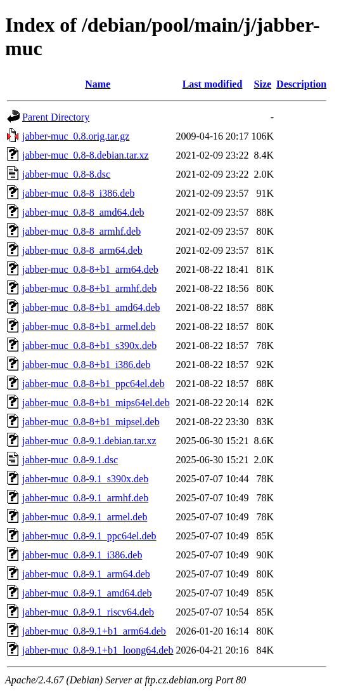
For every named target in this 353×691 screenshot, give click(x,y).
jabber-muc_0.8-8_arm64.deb (82, 250)
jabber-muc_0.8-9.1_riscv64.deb (88, 612)
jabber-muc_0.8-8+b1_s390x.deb (89, 345)
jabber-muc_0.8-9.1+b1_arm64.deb (94, 631)
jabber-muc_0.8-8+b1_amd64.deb (91, 307)
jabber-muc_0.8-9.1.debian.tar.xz (89, 440)
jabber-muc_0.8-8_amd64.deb (83, 212)
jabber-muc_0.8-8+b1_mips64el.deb (96, 402)
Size (263, 84)
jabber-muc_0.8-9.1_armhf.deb (85, 497)
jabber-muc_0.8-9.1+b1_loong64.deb (97, 650)
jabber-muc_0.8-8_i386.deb (78, 193)
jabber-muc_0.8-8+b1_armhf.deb (89, 288)
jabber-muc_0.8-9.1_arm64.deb (86, 574)
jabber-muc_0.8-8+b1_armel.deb (88, 326)
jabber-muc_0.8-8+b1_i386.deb (86, 364)
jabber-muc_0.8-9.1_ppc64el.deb (89, 535)
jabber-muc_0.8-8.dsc (66, 174)
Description (301, 84)
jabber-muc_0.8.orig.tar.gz (75, 136)
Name (97, 84)
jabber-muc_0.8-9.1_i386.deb (82, 555)
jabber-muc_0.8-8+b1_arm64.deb (90, 269)
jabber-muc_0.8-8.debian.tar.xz (85, 155)
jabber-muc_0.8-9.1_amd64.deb (87, 593)
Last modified (213, 84)
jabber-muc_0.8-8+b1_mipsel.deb (91, 421)
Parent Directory (55, 117)
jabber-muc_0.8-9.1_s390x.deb (85, 478)
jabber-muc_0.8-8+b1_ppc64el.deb (93, 383)
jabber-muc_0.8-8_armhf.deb (81, 231)
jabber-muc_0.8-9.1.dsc (70, 459)
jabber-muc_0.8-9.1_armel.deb (84, 516)
